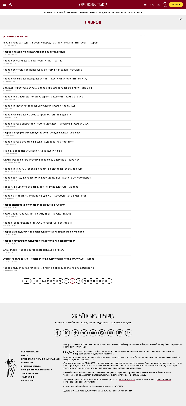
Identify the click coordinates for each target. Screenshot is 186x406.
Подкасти (104, 12)
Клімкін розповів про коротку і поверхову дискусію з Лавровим (41, 159)
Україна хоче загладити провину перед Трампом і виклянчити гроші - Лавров (50, 42)
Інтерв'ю (83, 12)
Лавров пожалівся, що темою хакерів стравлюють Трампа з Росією (43, 96)
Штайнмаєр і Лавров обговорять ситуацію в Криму (33, 249)
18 (72, 281)
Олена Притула (164, 379)
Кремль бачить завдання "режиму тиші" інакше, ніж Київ (37, 213)
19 (79, 281)
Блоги (131, 12)
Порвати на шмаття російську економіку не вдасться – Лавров (40, 186)
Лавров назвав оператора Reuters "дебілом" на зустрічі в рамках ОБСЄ (46, 123)
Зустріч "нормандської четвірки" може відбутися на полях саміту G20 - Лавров (48, 258)
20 (85, 281)
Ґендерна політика (31, 366)
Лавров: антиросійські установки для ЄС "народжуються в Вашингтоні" (45, 195)
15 (54, 281)
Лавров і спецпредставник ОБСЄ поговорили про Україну (37, 222)
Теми (181, 19)
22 (97, 281)
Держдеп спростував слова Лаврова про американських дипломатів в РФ (47, 87)
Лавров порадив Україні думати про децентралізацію (34, 51)
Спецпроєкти (119, 12)
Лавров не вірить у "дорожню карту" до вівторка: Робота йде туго (43, 168)
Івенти (93, 12)
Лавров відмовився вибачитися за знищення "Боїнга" (34, 204)
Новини (48, 12)
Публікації (59, 12)
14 (48, 281)
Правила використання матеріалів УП (40, 359)
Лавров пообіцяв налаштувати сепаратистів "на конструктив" (39, 240)
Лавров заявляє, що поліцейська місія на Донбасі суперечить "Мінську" (45, 78)
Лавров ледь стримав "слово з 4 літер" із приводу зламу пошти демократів (48, 267)
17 (66, 281)
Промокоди (27, 381)
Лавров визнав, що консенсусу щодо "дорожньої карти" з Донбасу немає (47, 177)
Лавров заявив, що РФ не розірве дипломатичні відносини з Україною (44, 231)
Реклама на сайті (30, 352)
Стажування (27, 377)
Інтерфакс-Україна (82, 354)
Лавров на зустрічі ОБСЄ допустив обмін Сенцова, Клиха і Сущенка (41, 132)
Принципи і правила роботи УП (37, 370)
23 (103, 281)
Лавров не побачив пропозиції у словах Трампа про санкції (39, 105)
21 (91, 281)
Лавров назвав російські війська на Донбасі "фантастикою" (39, 141)
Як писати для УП (30, 373)
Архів (140, 12)
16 (60, 281)
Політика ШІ (27, 363)
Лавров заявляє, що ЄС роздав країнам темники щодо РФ (37, 114)
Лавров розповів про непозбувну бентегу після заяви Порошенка (42, 69)
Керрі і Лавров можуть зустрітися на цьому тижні (32, 150)
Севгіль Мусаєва (127, 379)
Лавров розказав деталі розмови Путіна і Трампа (32, 60)
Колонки (72, 12)
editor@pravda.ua (87, 382)
